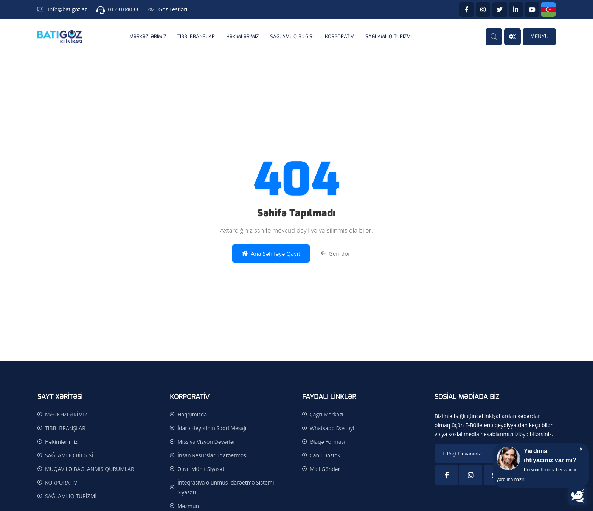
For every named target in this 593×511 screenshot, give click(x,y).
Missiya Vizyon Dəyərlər (206, 441)
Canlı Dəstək (325, 455)
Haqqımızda (192, 414)
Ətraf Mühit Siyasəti (201, 468)
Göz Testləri (173, 9)
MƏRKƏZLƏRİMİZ (147, 36)
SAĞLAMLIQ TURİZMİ (388, 36)
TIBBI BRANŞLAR (196, 36)
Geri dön (336, 253)
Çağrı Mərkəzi (326, 414)
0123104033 (123, 9)
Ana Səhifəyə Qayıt (271, 253)
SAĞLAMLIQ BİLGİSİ (292, 36)
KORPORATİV (339, 36)
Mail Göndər (325, 468)
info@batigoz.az (67, 9)
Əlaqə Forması (327, 441)
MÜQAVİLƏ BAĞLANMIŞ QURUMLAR (89, 468)
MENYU (539, 36)
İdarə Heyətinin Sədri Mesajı (211, 428)
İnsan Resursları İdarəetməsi (212, 455)
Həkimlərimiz (242, 36)
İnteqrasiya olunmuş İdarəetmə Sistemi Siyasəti (225, 487)
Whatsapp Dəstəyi (332, 428)
